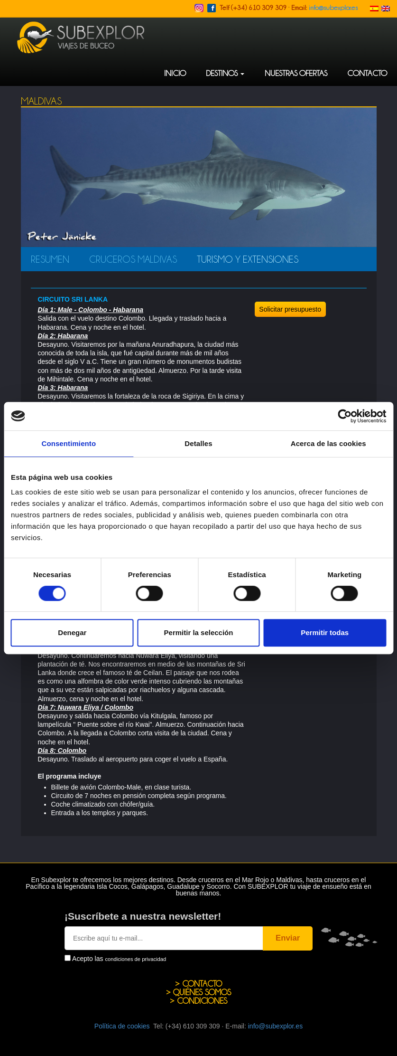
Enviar (288, 937)
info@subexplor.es (333, 7)
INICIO (175, 72)
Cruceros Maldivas (133, 259)
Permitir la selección (198, 632)
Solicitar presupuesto (290, 309)
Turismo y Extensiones (247, 259)
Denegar (72, 632)
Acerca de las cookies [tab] (328, 443)
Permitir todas (325, 632)
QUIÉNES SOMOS (202, 992)
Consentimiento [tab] (68, 443)
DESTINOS (225, 72)
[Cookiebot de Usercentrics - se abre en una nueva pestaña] (344, 416)
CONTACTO (367, 72)
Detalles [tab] (198, 443)
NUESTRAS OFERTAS (296, 72)
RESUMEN (50, 259)
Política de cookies (122, 1026)
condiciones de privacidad (135, 959)
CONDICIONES (202, 1000)
